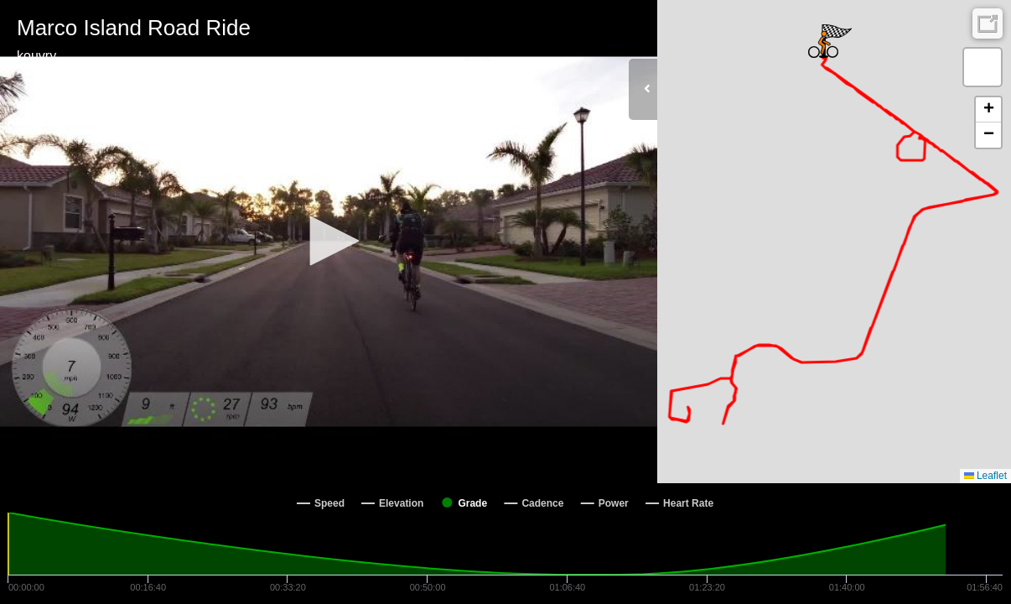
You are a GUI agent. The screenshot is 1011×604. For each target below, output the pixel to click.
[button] (329, 241)
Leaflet (985, 476)
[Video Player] (328, 241)
